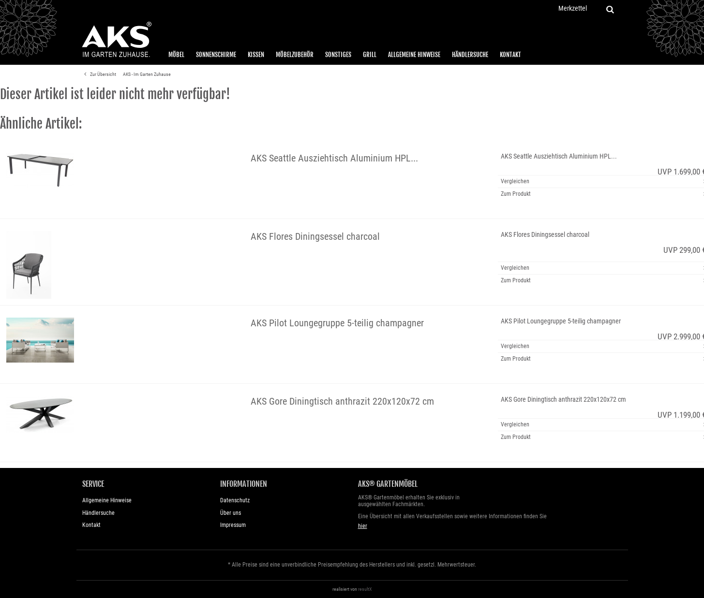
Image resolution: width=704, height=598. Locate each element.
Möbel (176, 54)
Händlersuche (470, 54)
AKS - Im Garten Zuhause (147, 74)
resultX (365, 589)
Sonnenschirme (216, 54)
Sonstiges (338, 54)
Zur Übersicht (98, 74)
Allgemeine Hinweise (414, 54)
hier (362, 526)
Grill (369, 54)
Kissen (256, 54)
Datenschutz (235, 500)
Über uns (230, 513)
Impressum (233, 525)
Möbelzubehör (295, 54)
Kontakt (510, 54)
